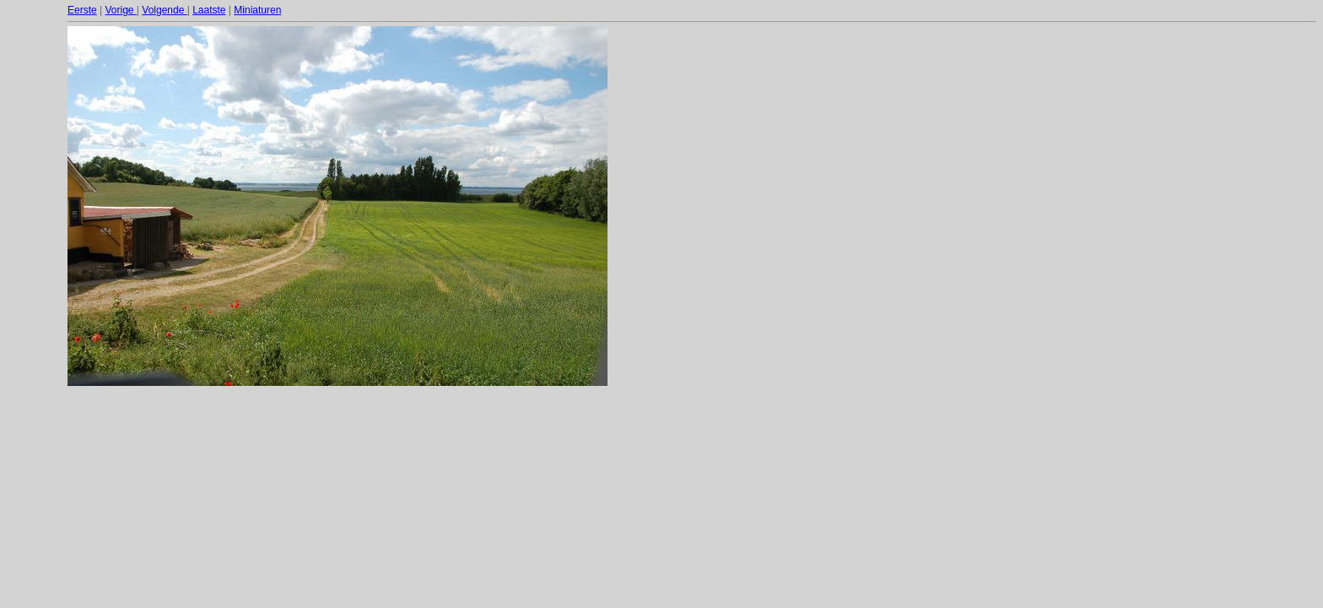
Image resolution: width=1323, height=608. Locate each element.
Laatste (208, 10)
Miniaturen (257, 10)
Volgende (164, 10)
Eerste (82, 10)
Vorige (120, 10)
